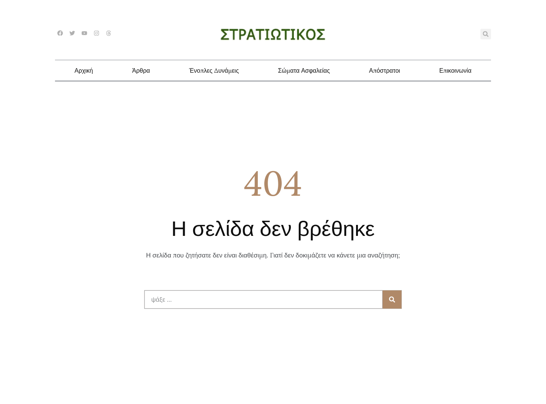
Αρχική (84, 70)
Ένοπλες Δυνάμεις (214, 70)
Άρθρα (141, 70)
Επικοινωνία (455, 70)
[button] (485, 34)
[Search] (392, 299)
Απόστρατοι (384, 70)
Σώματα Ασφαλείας (304, 70)
